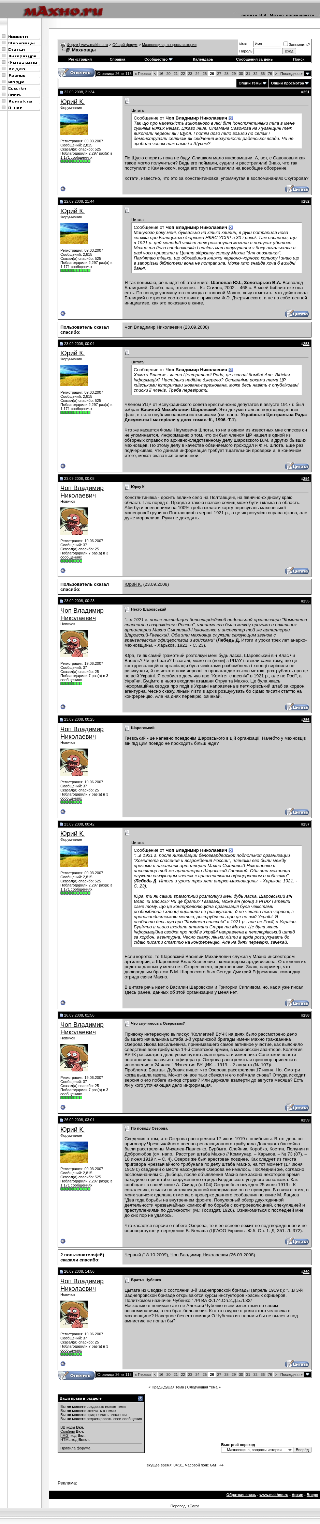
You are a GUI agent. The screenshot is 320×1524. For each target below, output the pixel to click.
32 (255, 74)
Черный (133, 1254)
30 (241, 74)
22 (183, 74)
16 (161, 74)
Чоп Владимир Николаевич (153, 327)
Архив (297, 1495)
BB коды (67, 1427)
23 (190, 74)
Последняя (291, 74)
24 (197, 74)
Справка (117, 59)
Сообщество (158, 59)
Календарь (203, 59)
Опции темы (249, 83)
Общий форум (125, 45)
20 (168, 74)
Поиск (298, 59)
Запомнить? (296, 45)
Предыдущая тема (167, 1387)
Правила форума (75, 1448)
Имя (243, 44)
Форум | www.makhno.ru (87, 45)
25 (205, 74)
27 (219, 74)
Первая (143, 74)
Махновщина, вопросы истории (169, 45)
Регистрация (80, 59)
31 (248, 74)
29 (234, 74)
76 (270, 74)
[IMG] (65, 1435)
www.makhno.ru (274, 1495)
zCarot (193, 1506)
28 (226, 74)
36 (263, 74)
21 (176, 74)
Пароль (245, 51)
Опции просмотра (287, 83)
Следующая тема (202, 1387)
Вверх (312, 1495)
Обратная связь (241, 1495)
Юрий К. (72, 101)
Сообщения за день (254, 59)
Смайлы (67, 1431)
